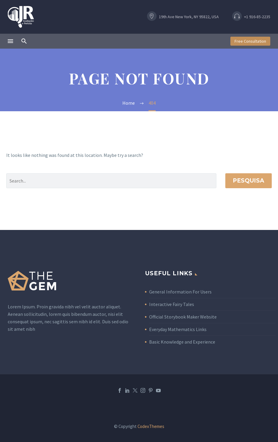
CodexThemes (151, 426)
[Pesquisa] (111, 180)
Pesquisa (248, 180)
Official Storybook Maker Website (183, 317)
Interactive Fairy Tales (171, 304)
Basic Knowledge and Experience (182, 342)
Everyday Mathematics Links (178, 329)
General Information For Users (180, 292)
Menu (10, 41)
